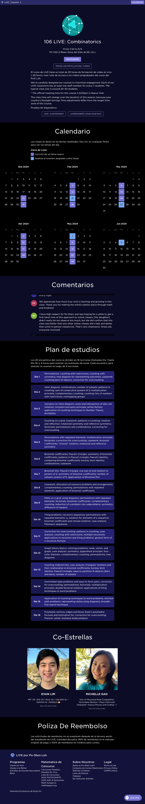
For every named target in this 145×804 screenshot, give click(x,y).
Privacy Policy (110, 768)
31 (23, 205)
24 (23, 198)
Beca (12, 773)
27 (122, 205)
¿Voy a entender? (54, 114)
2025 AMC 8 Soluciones (52, 780)
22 (72, 255)
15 (72, 249)
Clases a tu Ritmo (18, 768)
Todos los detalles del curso (73, 66)
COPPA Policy (110, 771)
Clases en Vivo (17, 765)
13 (122, 192)
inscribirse (72, 59)
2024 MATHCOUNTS (51, 777)
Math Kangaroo (48, 783)
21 (72, 198)
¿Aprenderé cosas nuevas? (85, 114)
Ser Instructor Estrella (83, 779)
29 (72, 261)
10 (23, 243)
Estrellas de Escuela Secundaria (25, 771)
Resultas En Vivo (49, 772)
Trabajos (77, 776)
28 (72, 205)
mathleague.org (49, 785)
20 (122, 198)
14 (72, 192)
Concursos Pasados (50, 770)
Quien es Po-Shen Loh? (84, 765)
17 (23, 249)
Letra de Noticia (80, 773)
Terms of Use (110, 765)
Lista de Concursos (50, 775)
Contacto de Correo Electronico (88, 768)
